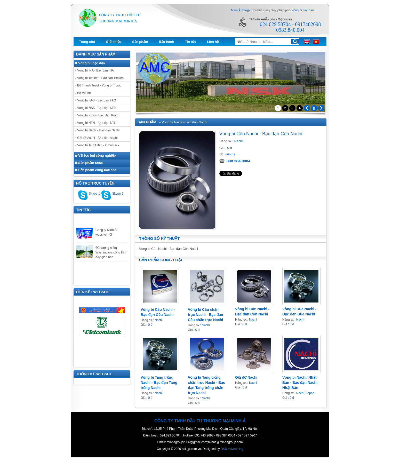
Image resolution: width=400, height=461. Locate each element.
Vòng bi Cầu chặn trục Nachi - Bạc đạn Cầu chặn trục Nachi (205, 314)
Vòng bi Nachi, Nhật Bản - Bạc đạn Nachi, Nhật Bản (300, 382)
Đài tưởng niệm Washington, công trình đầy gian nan (111, 254)
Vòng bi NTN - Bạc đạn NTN (96, 123)
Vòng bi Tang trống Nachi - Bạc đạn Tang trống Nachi (159, 382)
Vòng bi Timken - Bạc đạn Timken (100, 78)
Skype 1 (89, 193)
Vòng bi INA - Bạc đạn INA (95, 70)
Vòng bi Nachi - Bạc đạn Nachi (98, 130)
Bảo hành (166, 42)
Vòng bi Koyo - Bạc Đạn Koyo (97, 115)
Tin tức (190, 42)
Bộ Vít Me (84, 93)
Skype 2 (112, 193)
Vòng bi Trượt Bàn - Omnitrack (98, 145)
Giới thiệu (113, 42)
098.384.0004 (238, 161)
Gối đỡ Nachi (246, 377)
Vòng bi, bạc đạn (91, 63)
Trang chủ (87, 42)
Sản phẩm (140, 42)
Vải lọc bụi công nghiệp (97, 155)
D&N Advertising (232, 449)
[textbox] (262, 41)
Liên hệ (213, 42)
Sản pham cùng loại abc (97, 170)
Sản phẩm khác (90, 163)
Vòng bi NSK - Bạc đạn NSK (96, 108)
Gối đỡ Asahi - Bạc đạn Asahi (97, 138)
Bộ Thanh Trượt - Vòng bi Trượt (99, 85)
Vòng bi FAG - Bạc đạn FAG (96, 100)
